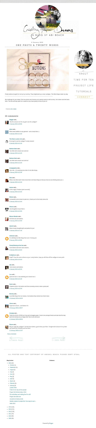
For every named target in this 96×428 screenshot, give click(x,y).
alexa (10, 129)
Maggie (11, 119)
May (11, 376)
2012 (10, 411)
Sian (10, 177)
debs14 (11, 226)
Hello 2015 (12, 403)
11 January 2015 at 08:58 (16, 319)
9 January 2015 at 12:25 (15, 153)
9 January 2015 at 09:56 (15, 124)
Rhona (11, 324)
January (12, 385)
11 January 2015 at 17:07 (16, 330)
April (11, 378)
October (12, 365)
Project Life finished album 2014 (18, 392)
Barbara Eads (13, 148)
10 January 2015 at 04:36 (16, 298)
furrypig (11, 313)
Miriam (11, 197)
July (11, 372)
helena (11, 187)
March (12, 381)
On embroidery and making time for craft (20, 394)
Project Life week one (15, 396)
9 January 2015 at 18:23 (15, 250)
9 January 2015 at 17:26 (15, 230)
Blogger (51, 423)
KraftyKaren (12, 255)
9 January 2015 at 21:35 (15, 279)
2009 (10, 418)
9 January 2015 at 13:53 (15, 211)
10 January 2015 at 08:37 (16, 308)
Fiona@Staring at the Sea (16, 245)
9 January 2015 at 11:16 (15, 143)
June (11, 374)
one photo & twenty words (16, 399)
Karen (11, 284)
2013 (10, 409)
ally (10, 265)
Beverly (11, 294)
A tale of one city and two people (18, 390)
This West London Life (15, 139)
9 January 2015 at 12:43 (15, 182)
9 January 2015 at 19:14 (15, 259)
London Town (13, 387)
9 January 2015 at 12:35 (15, 172)
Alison (11, 303)
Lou (10, 274)
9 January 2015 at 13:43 (15, 201)
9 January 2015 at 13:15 (15, 191)
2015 (10, 363)
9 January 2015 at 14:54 (15, 220)
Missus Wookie (13, 216)
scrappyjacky (13, 168)
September (13, 367)
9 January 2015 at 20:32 (15, 269)
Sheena (11, 206)
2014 (10, 407)
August (12, 369)
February (12, 383)
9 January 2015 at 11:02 (15, 133)
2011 (10, 413)
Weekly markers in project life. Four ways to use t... (23, 401)
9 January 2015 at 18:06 (15, 240)
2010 (10, 416)
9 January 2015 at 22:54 (15, 288)
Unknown (12, 235)
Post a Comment (11, 334)
